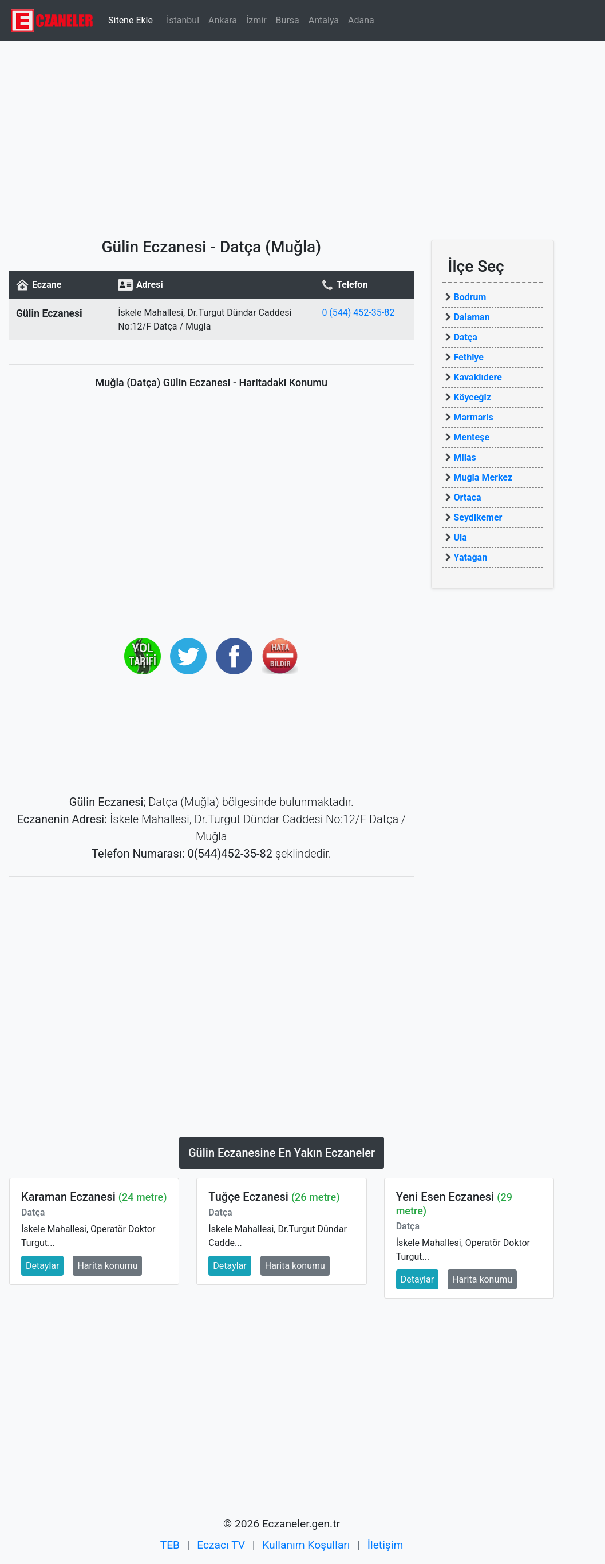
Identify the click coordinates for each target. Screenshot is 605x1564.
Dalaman (472, 317)
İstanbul (183, 20)
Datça (465, 337)
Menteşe (472, 437)
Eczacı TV (221, 1544)
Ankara (222, 20)
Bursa (287, 20)
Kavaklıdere (478, 377)
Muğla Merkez (483, 477)
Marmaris (473, 417)
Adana (361, 20)
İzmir (256, 20)
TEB (170, 1544)
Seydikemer (478, 517)
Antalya (324, 20)
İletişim (385, 1544)
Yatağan (471, 557)
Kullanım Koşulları (306, 1544)
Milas (465, 457)
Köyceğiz (472, 397)
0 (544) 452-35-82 (358, 312)
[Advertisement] (302, 134)
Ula (460, 537)
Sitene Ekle (130, 20)
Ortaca (467, 497)
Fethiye (469, 357)
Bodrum (470, 297)
